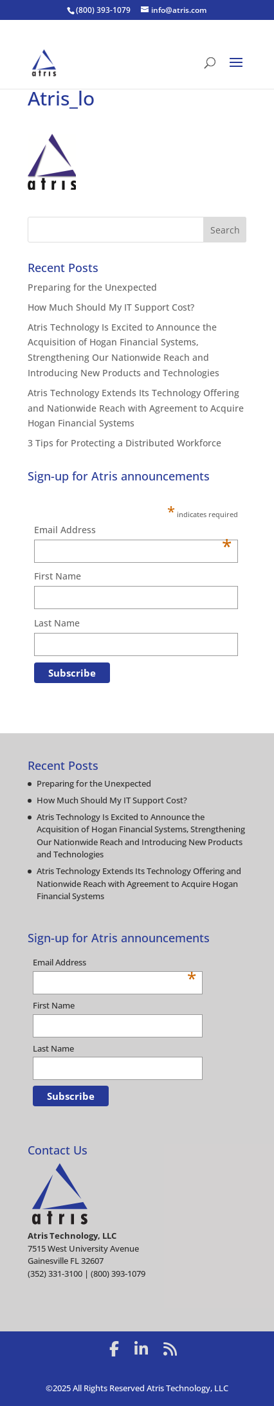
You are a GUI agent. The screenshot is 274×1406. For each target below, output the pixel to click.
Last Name (57, 623)
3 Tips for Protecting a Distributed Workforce (124, 443)
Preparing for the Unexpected (92, 287)
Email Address (133, 531)
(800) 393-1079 (103, 10)
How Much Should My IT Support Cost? (111, 307)
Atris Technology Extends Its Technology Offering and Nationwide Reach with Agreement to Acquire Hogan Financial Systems (136, 408)
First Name (57, 576)
